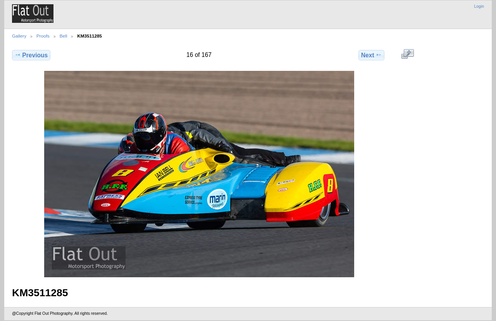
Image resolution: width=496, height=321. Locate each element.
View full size (407, 54)
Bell (63, 35)
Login (479, 6)
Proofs (43, 35)
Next (371, 54)
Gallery (19, 35)
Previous (31, 54)
